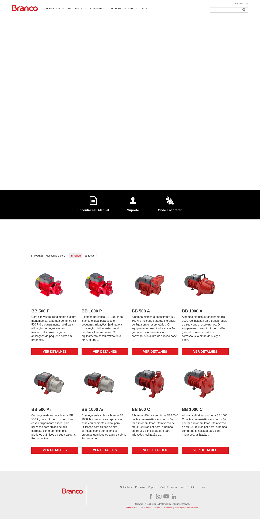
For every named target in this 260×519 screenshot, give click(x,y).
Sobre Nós (126, 487)
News (202, 487)
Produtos (77, 8)
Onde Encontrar (123, 8)
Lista (91, 255)
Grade (77, 255)
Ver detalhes (55, 351)
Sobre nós (55, 8)
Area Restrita (188, 487)
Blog (145, 8)
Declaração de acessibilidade (186, 508)
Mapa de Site (131, 507)
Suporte (97, 8)
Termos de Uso (145, 508)
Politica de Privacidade (163, 508)
